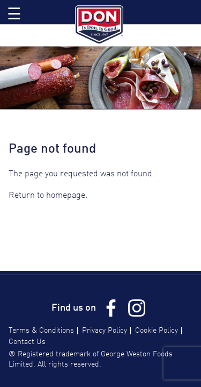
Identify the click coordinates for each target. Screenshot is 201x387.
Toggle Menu (14, 12)
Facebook (111, 308)
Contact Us (27, 342)
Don (100, 24)
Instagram (136, 308)
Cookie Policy (156, 330)
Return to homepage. (48, 195)
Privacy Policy (104, 330)
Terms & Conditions (41, 330)
